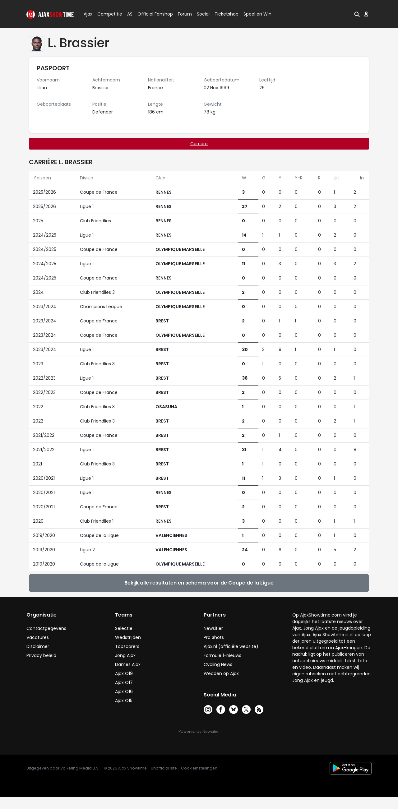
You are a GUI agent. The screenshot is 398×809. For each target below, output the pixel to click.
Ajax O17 (124, 682)
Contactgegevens (46, 628)
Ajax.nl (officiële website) (231, 646)
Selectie (123, 628)
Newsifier (213, 628)
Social (202, 14)
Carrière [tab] (199, 144)
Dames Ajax (128, 664)
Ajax (87, 14)
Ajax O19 (124, 673)
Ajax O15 (123, 700)
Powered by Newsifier (199, 731)
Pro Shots (214, 637)
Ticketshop (226, 14)
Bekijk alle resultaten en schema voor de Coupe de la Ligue (199, 582)
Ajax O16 (124, 691)
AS (129, 14)
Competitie (107, 14)
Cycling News (218, 664)
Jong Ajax (125, 655)
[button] (357, 14)
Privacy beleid (41, 655)
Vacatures (37, 637)
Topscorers (127, 646)
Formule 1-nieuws (222, 655)
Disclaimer (37, 646)
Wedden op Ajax (221, 673)
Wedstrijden (128, 637)
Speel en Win (257, 14)
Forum (185, 14)
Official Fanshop (151, 14)
